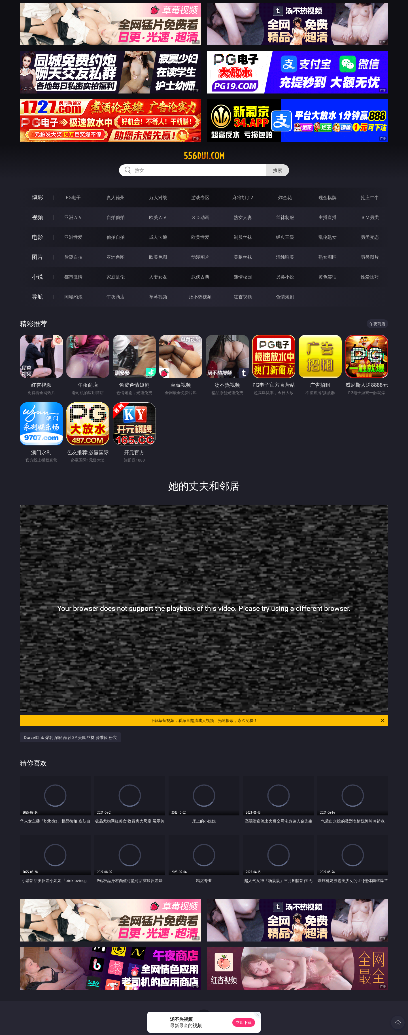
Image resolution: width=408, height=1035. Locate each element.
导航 (37, 296)
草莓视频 (158, 297)
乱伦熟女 (327, 237)
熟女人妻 (243, 217)
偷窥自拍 (73, 257)
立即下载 (244, 1022)
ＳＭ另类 (370, 217)
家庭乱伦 (116, 277)
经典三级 (285, 237)
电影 (37, 237)
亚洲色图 (116, 257)
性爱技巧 (370, 277)
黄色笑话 (327, 277)
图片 (37, 257)
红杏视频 (243, 297)
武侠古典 (200, 277)
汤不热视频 (200, 297)
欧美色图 (158, 257)
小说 (37, 276)
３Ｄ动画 (200, 217)
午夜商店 (116, 297)
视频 (37, 217)
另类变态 (370, 237)
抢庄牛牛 (370, 197)
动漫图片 (200, 257)
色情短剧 (285, 297)
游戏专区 (200, 197)
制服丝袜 (243, 237)
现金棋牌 (327, 197)
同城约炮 (73, 297)
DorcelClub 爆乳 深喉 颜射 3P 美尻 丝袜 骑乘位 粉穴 (70, 737)
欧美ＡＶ (158, 217)
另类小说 (285, 277)
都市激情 (73, 277)
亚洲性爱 (73, 237)
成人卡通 (158, 237)
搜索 (277, 170)
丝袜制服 (285, 217)
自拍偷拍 (116, 217)
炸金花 (285, 197)
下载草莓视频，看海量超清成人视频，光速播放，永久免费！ (267, 720)
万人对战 (158, 197)
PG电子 (73, 197)
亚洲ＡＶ (73, 217)
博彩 (37, 197)
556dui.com (204, 155)
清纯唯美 (285, 257)
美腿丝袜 (243, 257)
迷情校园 (243, 277)
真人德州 (116, 197)
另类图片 (370, 257)
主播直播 (327, 217)
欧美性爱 (200, 237)
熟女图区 (327, 257)
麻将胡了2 (242, 197)
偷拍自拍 (116, 237)
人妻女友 (158, 277)
